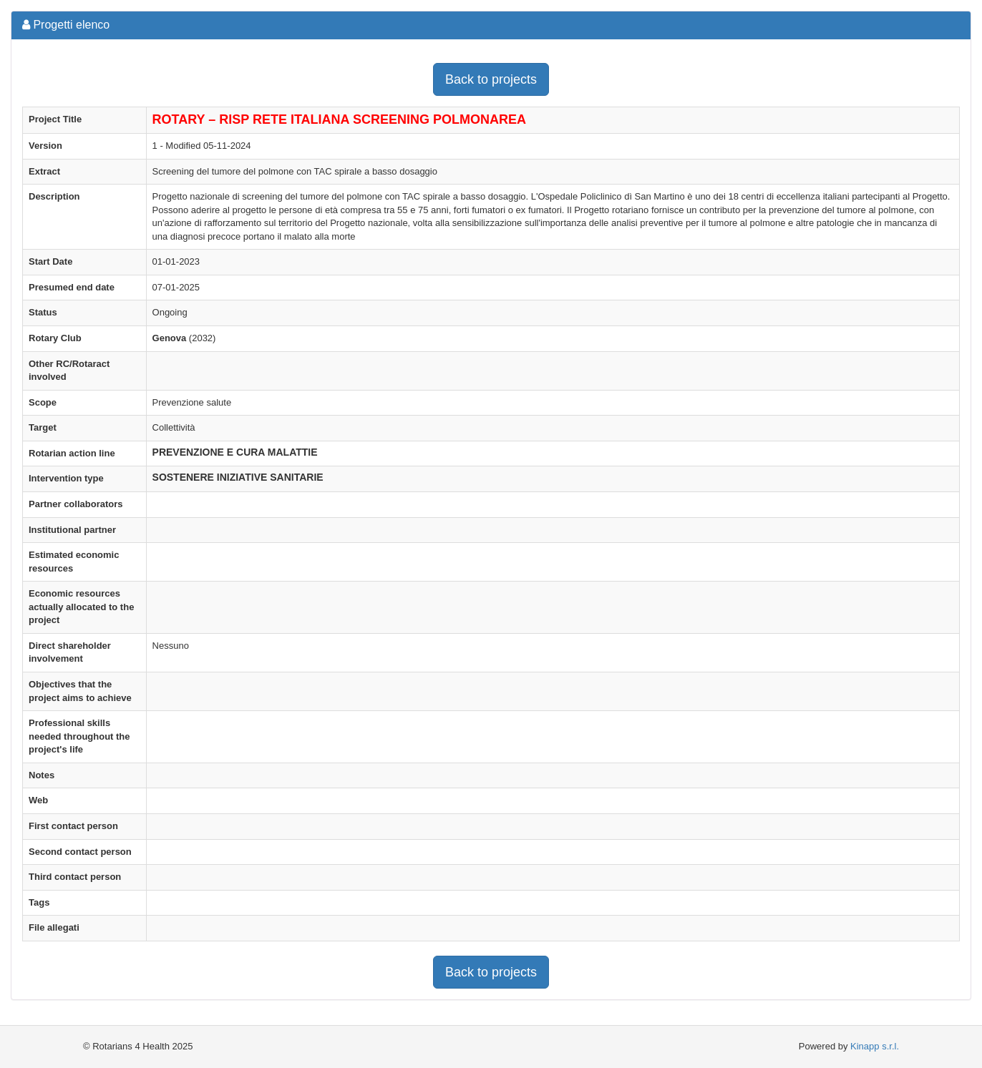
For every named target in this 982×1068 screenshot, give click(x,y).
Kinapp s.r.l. (874, 1046)
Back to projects (491, 79)
